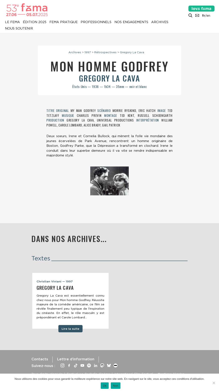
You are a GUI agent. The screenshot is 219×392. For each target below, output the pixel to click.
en (208, 16)
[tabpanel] (70, 301)
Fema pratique (63, 22)
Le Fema (12, 22)
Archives (159, 22)
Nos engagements (131, 22)
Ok (105, 385)
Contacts (39, 359)
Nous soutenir (19, 28)
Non (115, 385)
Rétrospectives (105, 52)
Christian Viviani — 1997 (55, 281)
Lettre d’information (75, 359)
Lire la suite (70, 328)
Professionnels (96, 22)
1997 (87, 52)
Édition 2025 (34, 22)
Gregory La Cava (132, 52)
